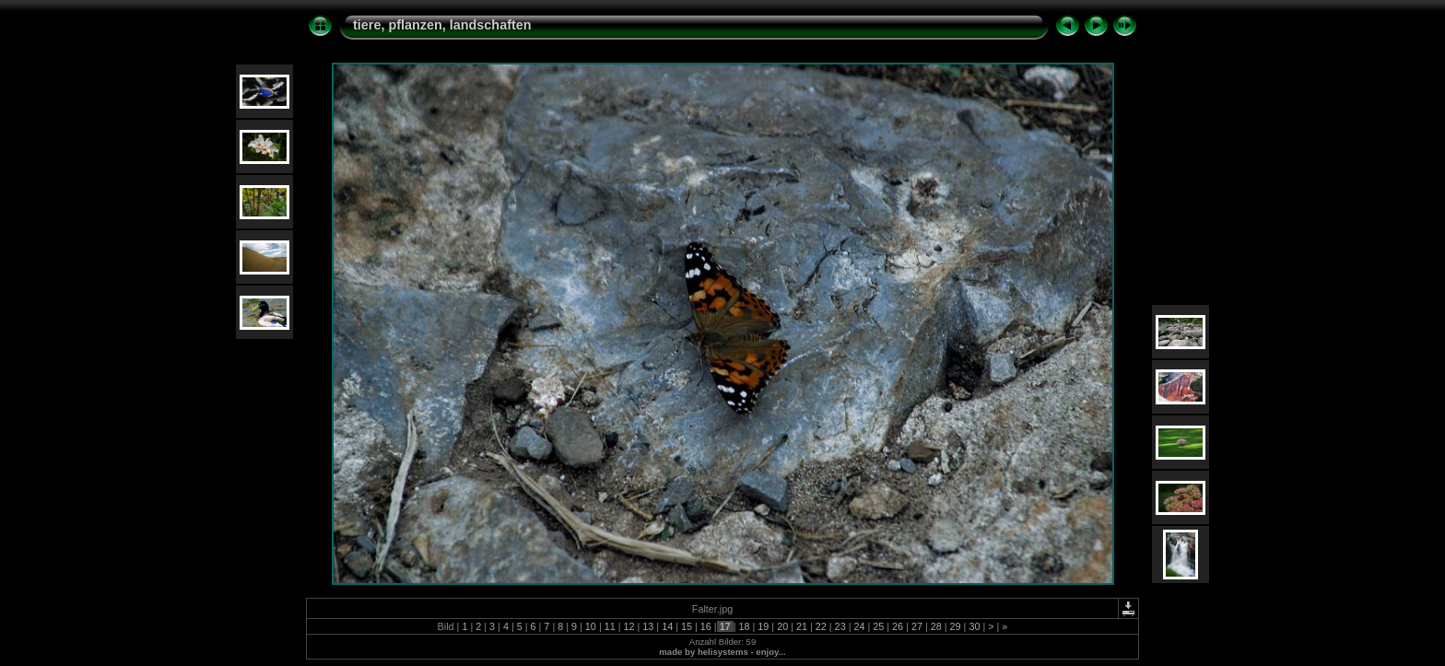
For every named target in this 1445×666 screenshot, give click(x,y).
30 (974, 626)
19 (763, 626)
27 (917, 626)
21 (801, 626)
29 (955, 626)
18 (743, 626)
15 (686, 626)
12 (629, 626)
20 (782, 626)
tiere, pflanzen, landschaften (442, 25)
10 (590, 626)
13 (648, 626)
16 (706, 626)
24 (859, 626)
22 (821, 626)
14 (667, 626)
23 (840, 626)
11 (610, 626)
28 (936, 626)
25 (878, 626)
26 (897, 626)
